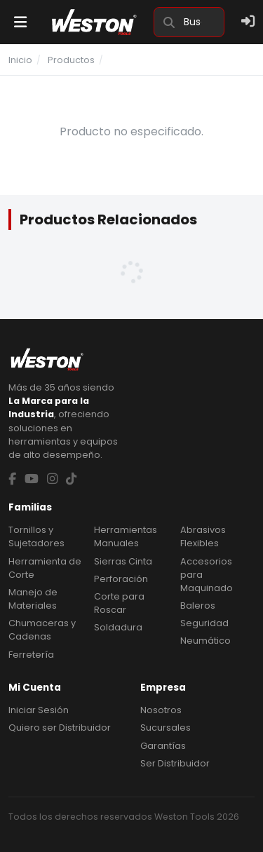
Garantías (163, 746)
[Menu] (20, 22)
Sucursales (165, 727)
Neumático (205, 641)
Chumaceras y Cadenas (42, 629)
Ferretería (31, 655)
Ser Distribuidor (175, 763)
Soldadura (118, 627)
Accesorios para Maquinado (206, 574)
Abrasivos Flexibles (203, 536)
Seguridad (204, 623)
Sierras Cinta (123, 561)
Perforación (121, 579)
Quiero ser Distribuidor (59, 727)
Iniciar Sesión (38, 710)
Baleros (197, 605)
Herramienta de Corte (44, 568)
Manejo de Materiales (33, 598)
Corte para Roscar (119, 603)
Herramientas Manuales (125, 536)
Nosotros (161, 710)
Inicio (20, 60)
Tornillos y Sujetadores (36, 536)
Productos (71, 60)
